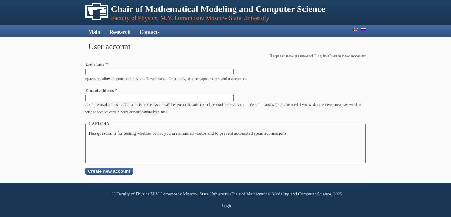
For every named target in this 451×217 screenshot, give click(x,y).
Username (96, 64)
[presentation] (133, 148)
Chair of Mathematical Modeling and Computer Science (280, 194)
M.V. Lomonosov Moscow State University (189, 194)
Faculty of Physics (133, 194)
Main (94, 32)
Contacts (149, 32)
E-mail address (101, 90)
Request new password (291, 56)
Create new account (347, 56)
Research (119, 32)
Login (227, 205)
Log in (320, 56)
